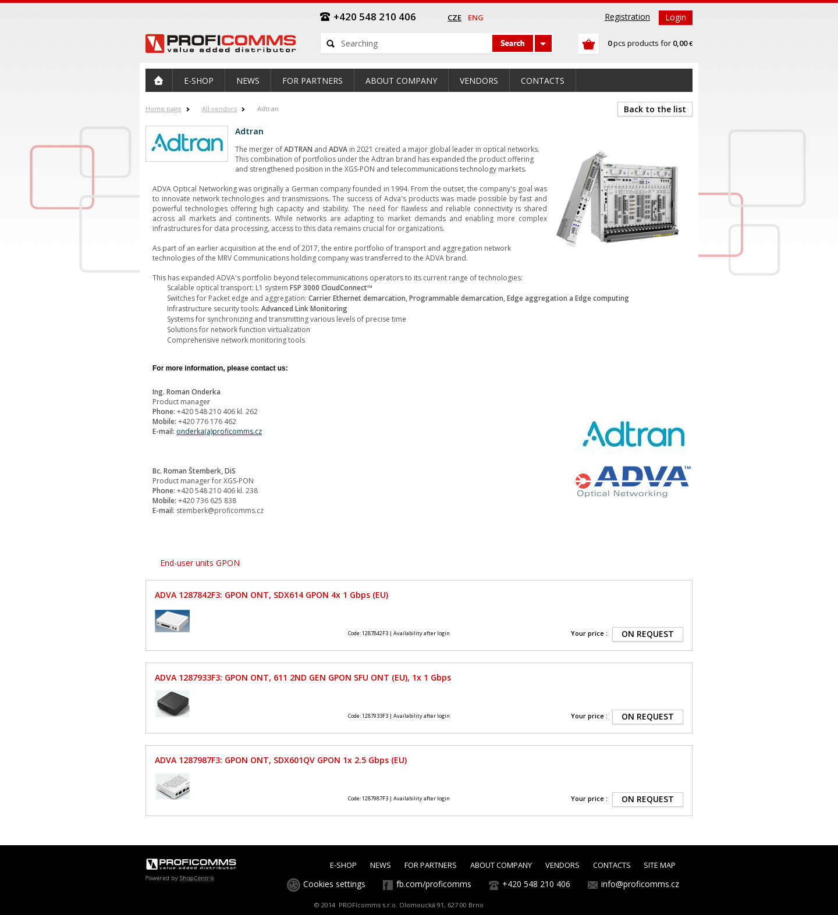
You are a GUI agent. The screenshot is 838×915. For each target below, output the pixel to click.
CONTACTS (612, 865)
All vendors (219, 108)
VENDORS (562, 865)
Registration (627, 16)
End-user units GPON (200, 562)
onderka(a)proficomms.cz (219, 431)
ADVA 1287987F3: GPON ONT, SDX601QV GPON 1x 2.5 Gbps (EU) (281, 760)
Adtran (268, 108)
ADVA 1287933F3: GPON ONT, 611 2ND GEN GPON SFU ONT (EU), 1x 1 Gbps (303, 677)
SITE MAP (660, 865)
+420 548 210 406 (536, 883)
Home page (163, 108)
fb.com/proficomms (433, 883)
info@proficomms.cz (640, 883)
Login (675, 17)
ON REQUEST (648, 633)
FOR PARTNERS (430, 865)
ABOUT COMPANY (501, 865)
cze (454, 17)
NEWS (380, 865)
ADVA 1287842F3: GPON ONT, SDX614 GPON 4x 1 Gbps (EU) (271, 594)
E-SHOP (343, 865)
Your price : (589, 633)
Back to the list (655, 109)
